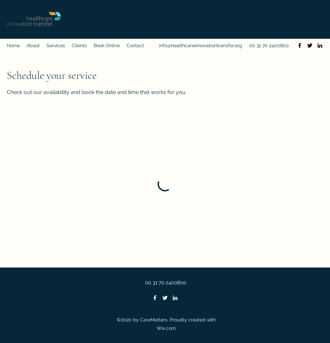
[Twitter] (309, 45)
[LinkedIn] (320, 45)
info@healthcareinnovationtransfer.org (200, 45)
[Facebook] (299, 45)
